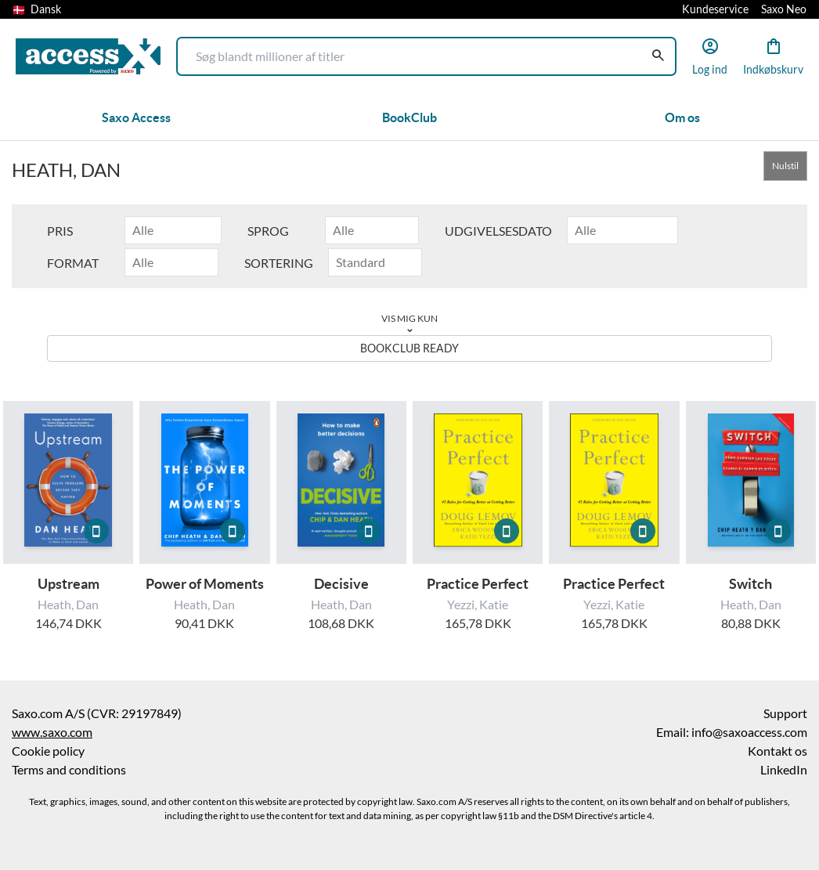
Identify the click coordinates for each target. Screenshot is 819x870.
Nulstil (785, 166)
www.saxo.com (52, 732)
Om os (682, 117)
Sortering (278, 263)
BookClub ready (409, 348)
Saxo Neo (783, 9)
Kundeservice (715, 9)
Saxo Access (136, 117)
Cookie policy (48, 751)
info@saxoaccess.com (749, 732)
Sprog (268, 231)
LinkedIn (783, 770)
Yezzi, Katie (477, 604)
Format (73, 263)
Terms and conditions (69, 770)
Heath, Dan (68, 604)
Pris (60, 231)
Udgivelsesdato (498, 231)
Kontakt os (777, 751)
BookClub (409, 117)
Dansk (37, 9)
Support (785, 713)
